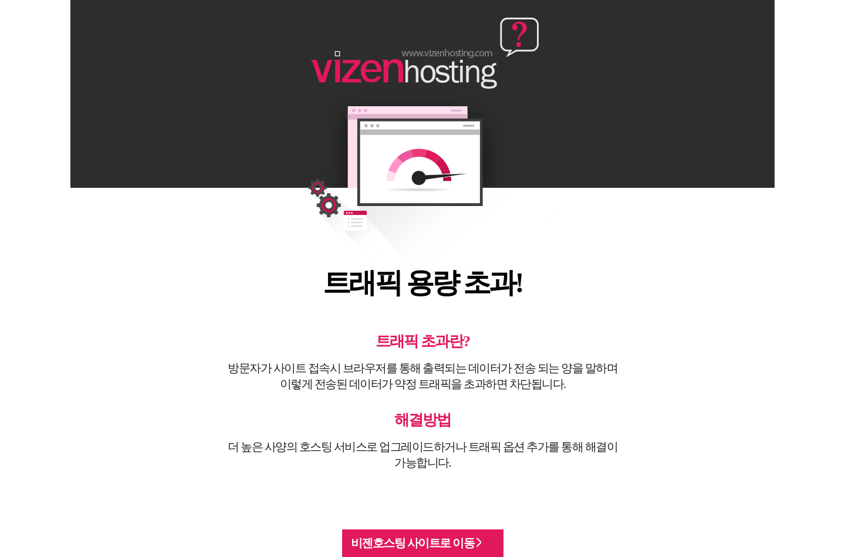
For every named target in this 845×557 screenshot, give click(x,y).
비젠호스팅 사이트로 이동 (416, 542)
